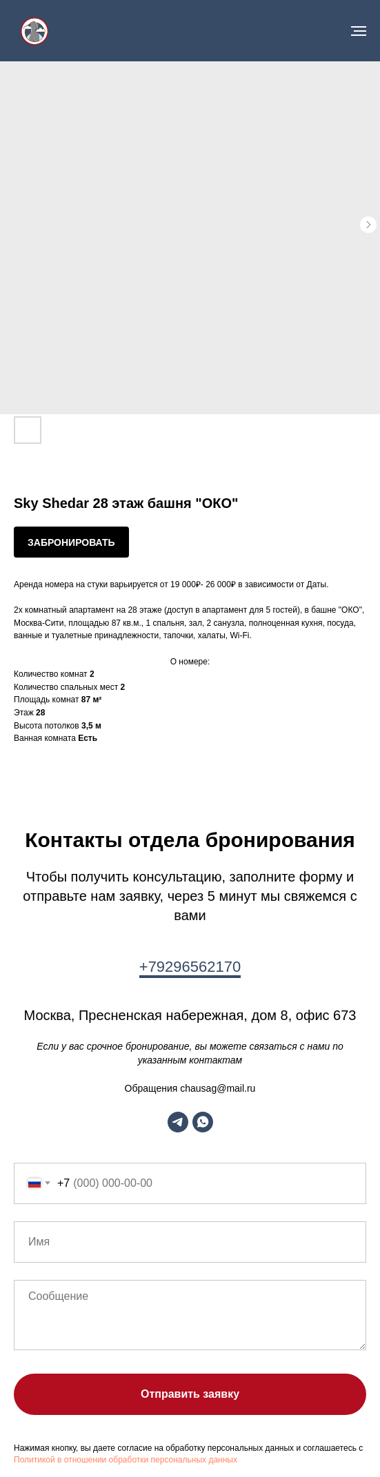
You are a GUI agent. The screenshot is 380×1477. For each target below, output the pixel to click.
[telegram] (178, 1122)
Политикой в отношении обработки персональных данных (125, 1460)
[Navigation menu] (358, 31)
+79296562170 (190, 966)
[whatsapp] (202, 1122)
